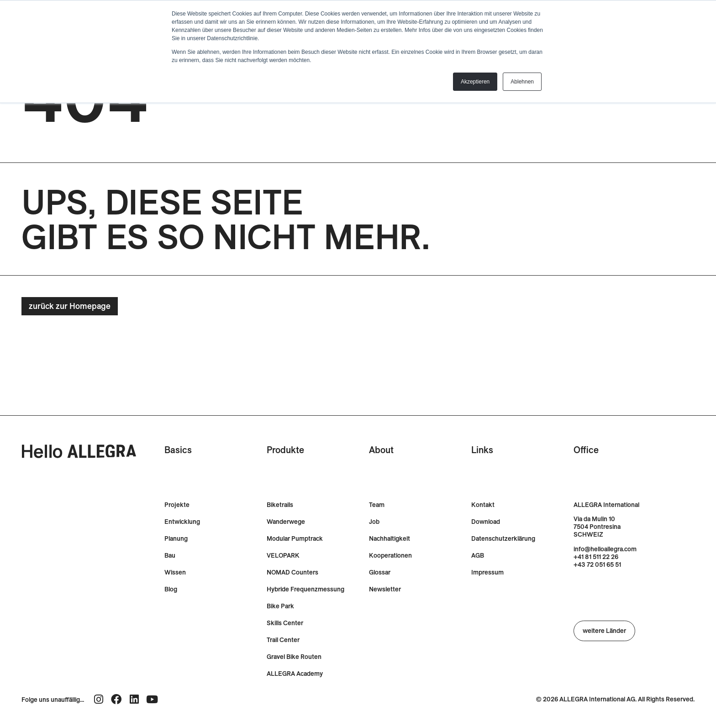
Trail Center (283, 640)
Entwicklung (182, 522)
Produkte (285, 449)
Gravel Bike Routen (294, 657)
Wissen (175, 572)
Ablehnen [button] (522, 81)
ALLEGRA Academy (295, 674)
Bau (169, 555)
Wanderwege (286, 522)
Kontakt (483, 505)
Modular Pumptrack (295, 539)
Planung (176, 539)
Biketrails (280, 505)
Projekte (177, 505)
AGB (477, 555)
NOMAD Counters (292, 572)
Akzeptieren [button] (475, 81)
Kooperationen (390, 555)
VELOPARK (283, 555)
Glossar (379, 572)
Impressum (487, 572)
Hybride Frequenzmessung (305, 589)
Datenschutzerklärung (503, 539)
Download (485, 522)
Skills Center (285, 623)
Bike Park (280, 606)
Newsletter (385, 589)
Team (376, 505)
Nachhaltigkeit (389, 539)
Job (374, 522)
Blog (170, 589)
